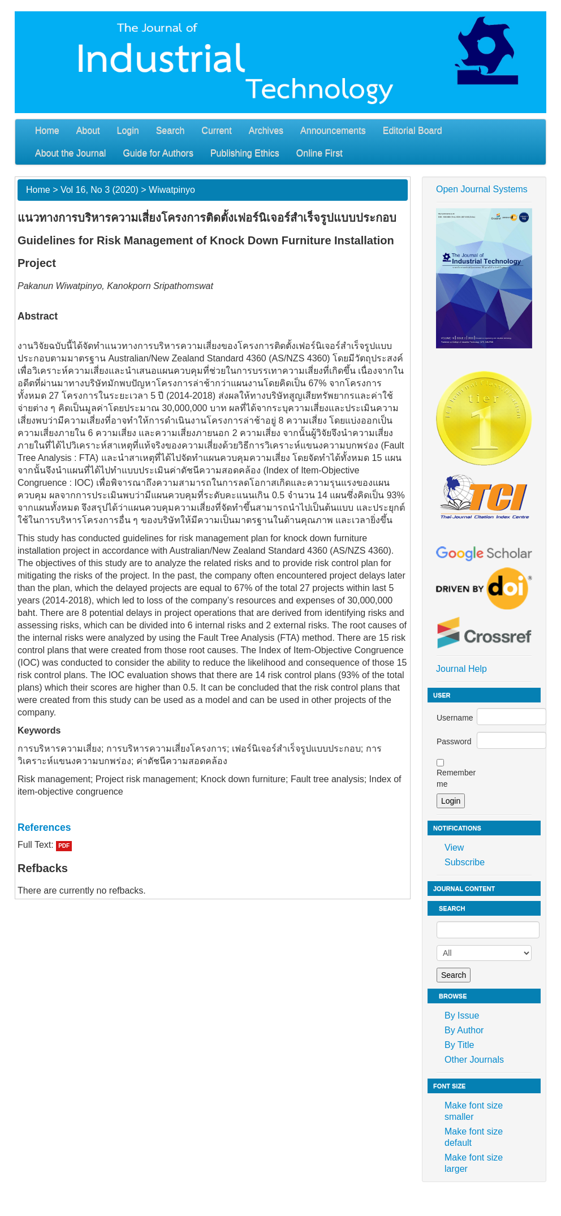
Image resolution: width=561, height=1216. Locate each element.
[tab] (213, 827)
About (88, 130)
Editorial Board (412, 130)
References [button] (44, 827)
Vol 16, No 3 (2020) (100, 190)
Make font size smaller (474, 1111)
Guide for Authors (158, 153)
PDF (64, 846)
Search (170, 130)
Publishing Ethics (244, 153)
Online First (319, 153)
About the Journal (70, 153)
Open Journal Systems (482, 189)
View (454, 847)
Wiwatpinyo (172, 190)
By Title (459, 1045)
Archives (266, 130)
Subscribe (465, 862)
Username (455, 717)
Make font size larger (474, 1163)
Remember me (456, 778)
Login (128, 130)
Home (47, 130)
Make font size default (474, 1137)
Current (216, 130)
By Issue (462, 1015)
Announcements (333, 130)
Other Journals (474, 1059)
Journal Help (461, 669)
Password (454, 741)
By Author (464, 1030)
